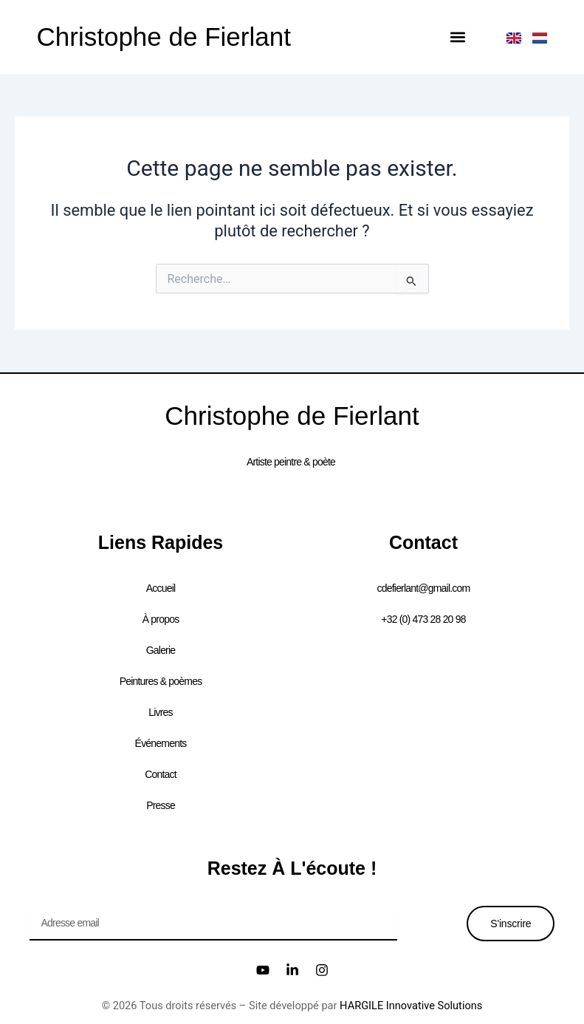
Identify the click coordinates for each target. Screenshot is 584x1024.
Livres (160, 712)
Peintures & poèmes (161, 681)
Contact (160, 774)
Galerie (161, 650)
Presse (160, 805)
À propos (160, 619)
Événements (161, 743)
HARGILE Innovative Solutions (411, 1005)
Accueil (161, 588)
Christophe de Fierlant (164, 36)
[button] (457, 37)
